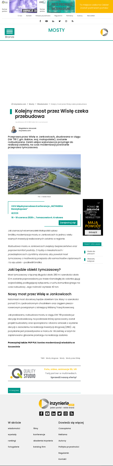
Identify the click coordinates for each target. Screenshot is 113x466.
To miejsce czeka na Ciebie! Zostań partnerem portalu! (94, 6)
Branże (9, 33)
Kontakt (29, 16)
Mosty (56, 30)
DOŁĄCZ (93, 232)
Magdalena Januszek (27, 128)
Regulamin (58, 16)
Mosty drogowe (52, 358)
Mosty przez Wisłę (73, 358)
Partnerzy (69, 16)
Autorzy (80, 16)
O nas (20, 16)
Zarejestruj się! (68, 222)
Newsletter (91, 16)
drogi (77, 278)
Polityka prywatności (43, 16)
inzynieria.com (25, 130)
